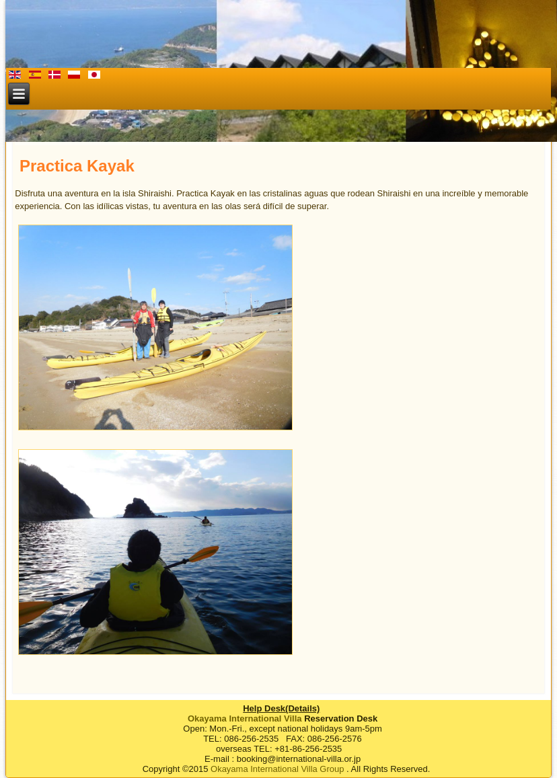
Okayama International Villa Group (277, 769)
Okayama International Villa (245, 718)
